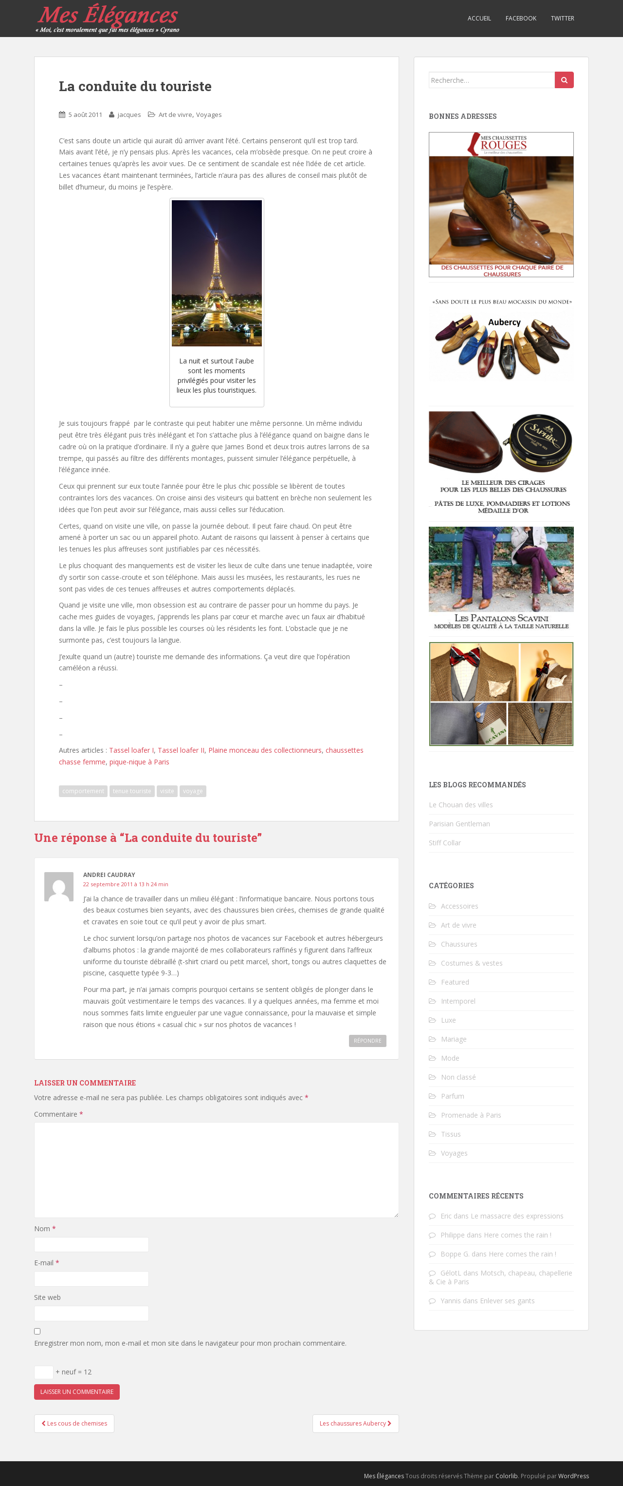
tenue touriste (132, 791)
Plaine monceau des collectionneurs (265, 750)
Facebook (521, 18)
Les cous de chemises (74, 1423)
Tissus (451, 1134)
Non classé (458, 1077)
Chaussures (459, 944)
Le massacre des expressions (517, 1215)
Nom (45, 1228)
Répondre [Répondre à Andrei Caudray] (368, 1040)
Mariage (454, 1039)
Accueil (479, 18)
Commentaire (58, 1114)
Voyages (209, 114)
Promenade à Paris (471, 1115)
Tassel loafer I (131, 750)
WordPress (573, 1476)
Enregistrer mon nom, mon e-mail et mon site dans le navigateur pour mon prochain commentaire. (190, 1343)
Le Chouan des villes (461, 804)
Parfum (452, 1096)
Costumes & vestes (472, 963)
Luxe (448, 1020)
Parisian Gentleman (459, 823)
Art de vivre (175, 114)
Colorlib (506, 1476)
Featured (455, 982)
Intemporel (458, 1001)
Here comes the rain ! (517, 1234)
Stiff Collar (445, 842)
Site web (47, 1297)
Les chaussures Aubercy (356, 1423)
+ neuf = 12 (63, 1372)
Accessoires (459, 906)
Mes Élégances (384, 1476)
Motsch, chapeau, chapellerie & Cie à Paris (500, 1277)
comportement (83, 791)
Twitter (562, 18)
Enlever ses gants (507, 1300)
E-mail (46, 1262)
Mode (450, 1058)
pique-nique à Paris (139, 761)
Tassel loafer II (181, 750)
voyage (193, 791)
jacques (129, 114)
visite (167, 791)
